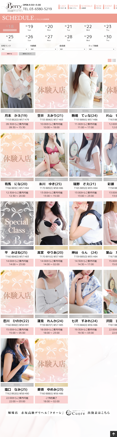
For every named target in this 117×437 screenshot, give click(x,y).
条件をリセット (27, 53)
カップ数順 (93, 42)
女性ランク (6, 42)
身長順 (62, 42)
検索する (9, 53)
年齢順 (33, 42)
